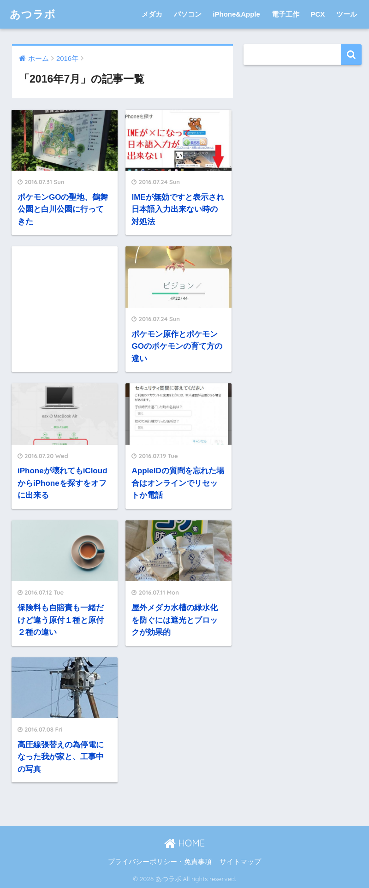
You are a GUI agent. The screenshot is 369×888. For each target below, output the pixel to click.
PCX (317, 14)
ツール (346, 14)
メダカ (152, 14)
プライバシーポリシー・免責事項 (160, 861)
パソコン (188, 14)
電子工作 (285, 14)
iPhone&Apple (236, 14)
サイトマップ (240, 861)
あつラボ (33, 14)
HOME (184, 843)
